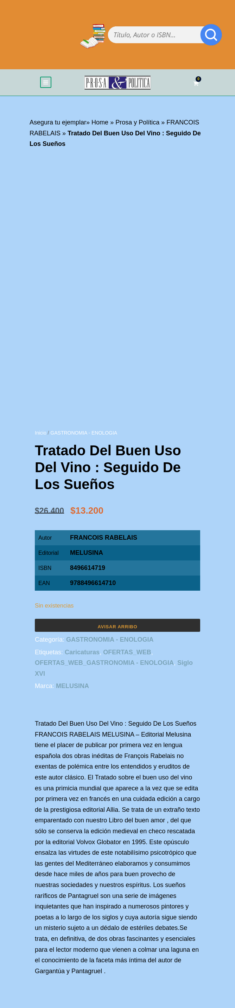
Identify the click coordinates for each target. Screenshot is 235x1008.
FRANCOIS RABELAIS (103, 537)
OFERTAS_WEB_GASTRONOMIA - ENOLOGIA (104, 662)
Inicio (40, 433)
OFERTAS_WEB (127, 652)
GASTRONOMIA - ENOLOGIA (83, 433)
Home (99, 122)
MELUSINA (86, 552)
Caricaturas (82, 652)
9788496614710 (93, 582)
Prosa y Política (137, 122)
